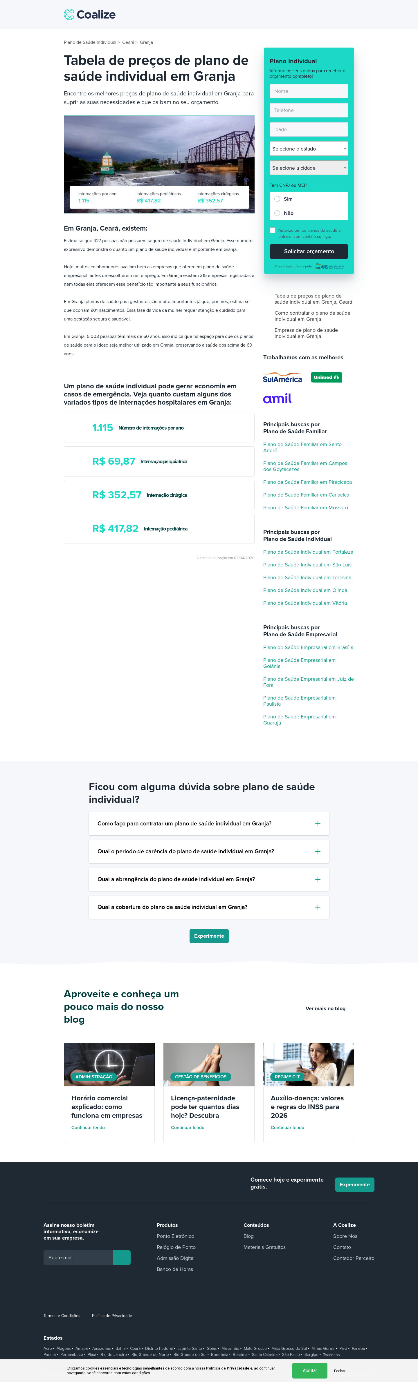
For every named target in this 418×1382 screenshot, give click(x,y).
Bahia (120, 1349)
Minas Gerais (323, 1349)
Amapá (81, 1349)
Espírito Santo (189, 1349)
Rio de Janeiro (114, 1355)
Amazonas (101, 1349)
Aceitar (310, 1370)
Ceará (135, 1349)
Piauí (92, 1355)
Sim (288, 199)
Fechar (339, 1371)
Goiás (212, 1349)
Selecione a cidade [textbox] (294, 168)
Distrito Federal (159, 1349)
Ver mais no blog (330, 1008)
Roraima (240, 1355)
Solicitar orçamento (309, 251)
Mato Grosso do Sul (289, 1349)
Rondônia (219, 1355)
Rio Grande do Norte (150, 1355)
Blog (249, 1236)
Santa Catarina (265, 1355)
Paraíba (358, 1349)
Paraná (50, 1355)
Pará (343, 1349)
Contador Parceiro (353, 1258)
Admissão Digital (175, 1258)
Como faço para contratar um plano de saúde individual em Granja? (184, 823)
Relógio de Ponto (176, 1247)
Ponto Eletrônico (175, 1236)
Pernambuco (71, 1355)
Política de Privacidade (112, 1315)
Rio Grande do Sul (190, 1355)
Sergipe (311, 1355)
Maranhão (230, 1349)
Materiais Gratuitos (265, 1247)
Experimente (209, 936)
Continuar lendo (92, 1128)
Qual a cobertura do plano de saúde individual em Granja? (172, 907)
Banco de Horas (175, 1269)
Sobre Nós (345, 1236)
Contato (342, 1247)
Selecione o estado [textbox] (294, 149)
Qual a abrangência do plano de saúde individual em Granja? (176, 879)
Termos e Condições (62, 1315)
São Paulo (291, 1355)
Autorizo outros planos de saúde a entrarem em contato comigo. (309, 233)
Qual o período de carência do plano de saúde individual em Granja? (186, 851)
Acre (48, 1349)
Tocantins (331, 1355)
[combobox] (309, 148)
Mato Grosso (255, 1349)
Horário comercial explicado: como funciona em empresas (106, 1107)
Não (288, 213)
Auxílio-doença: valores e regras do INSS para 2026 (307, 1107)
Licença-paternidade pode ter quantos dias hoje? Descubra (205, 1107)
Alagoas (64, 1349)
